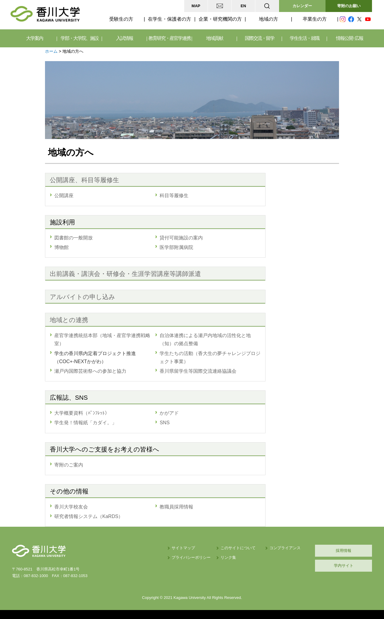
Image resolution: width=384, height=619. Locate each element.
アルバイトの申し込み (82, 296)
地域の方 (268, 19)
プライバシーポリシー (191, 557)
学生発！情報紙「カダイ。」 (85, 422)
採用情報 (343, 550)
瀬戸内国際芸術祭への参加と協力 (90, 371)
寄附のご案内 (68, 464)
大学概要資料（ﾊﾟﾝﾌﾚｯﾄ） (82, 413)
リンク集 (228, 557)
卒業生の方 (315, 19)
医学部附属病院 (176, 247)
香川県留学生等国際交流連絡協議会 (198, 371)
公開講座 (64, 195)
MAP (196, 6)
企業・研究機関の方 (220, 19)
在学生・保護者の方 (169, 19)
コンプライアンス (285, 548)
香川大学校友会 (71, 506)
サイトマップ (183, 548)
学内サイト (343, 565)
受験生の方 (121, 19)
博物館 (61, 247)
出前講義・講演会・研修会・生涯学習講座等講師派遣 (125, 273)
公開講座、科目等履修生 (84, 179)
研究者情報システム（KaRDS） (88, 516)
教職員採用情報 (176, 506)
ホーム (51, 51)
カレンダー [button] (302, 6)
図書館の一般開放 (73, 237)
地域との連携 (69, 319)
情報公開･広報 (349, 38)
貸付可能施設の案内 (181, 237)
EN (243, 6)
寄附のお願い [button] (349, 6)
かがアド (169, 413)
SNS (165, 422)
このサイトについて (238, 548)
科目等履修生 (174, 195)
